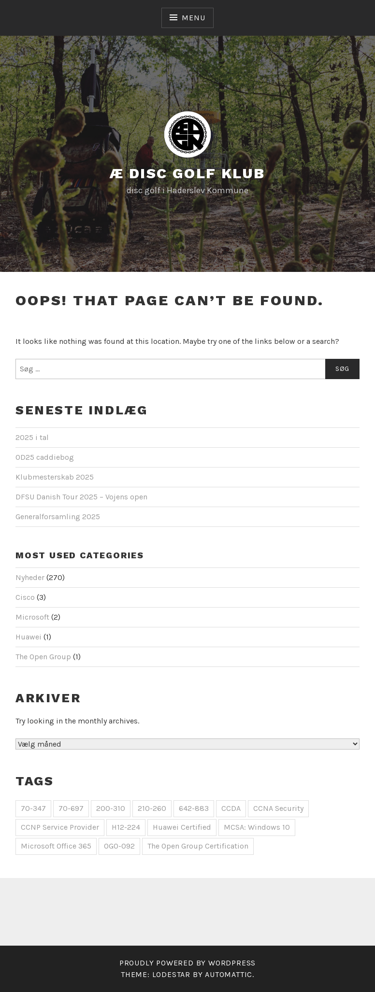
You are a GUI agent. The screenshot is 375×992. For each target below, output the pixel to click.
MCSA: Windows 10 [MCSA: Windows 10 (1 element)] (257, 827)
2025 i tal (32, 437)
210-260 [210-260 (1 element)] (152, 808)
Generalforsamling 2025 (57, 516)
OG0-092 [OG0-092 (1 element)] (119, 845)
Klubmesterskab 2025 (54, 477)
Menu (193, 17)
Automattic (228, 974)
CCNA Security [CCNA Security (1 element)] (278, 808)
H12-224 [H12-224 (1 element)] (126, 827)
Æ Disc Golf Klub (187, 173)
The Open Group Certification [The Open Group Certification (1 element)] (197, 845)
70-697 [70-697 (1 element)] (71, 808)
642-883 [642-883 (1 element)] (194, 808)
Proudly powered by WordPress (187, 962)
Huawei (28, 636)
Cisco (25, 597)
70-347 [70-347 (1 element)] (33, 808)
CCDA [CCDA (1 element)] (231, 808)
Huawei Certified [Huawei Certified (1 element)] (182, 827)
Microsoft (32, 617)
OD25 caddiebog (44, 457)
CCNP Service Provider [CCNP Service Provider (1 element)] (60, 827)
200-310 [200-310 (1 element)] (110, 808)
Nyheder (29, 577)
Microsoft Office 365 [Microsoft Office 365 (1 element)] (56, 845)
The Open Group (43, 656)
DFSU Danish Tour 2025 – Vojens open (81, 496)
